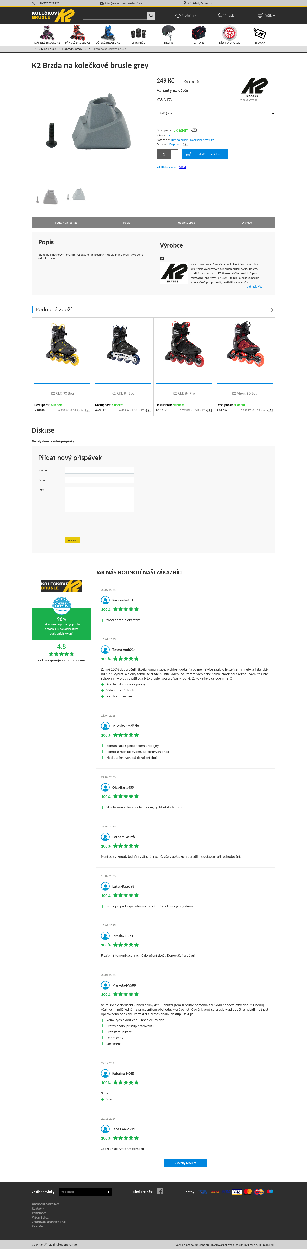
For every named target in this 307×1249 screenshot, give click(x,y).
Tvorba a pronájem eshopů (191, 1245)
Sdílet (182, 167)
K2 (170, 135)
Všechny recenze (185, 1163)
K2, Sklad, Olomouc (199, 3)
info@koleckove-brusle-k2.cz (123, 3)
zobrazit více (254, 286)
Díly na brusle (47, 49)
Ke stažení (38, 1226)
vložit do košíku (203, 154)
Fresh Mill (268, 1245)
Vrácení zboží (40, 1217)
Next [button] (272, 309)
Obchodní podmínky (45, 1204)
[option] (47, 195)
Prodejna (188, 15)
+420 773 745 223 (47, 3)
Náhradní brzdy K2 (74, 49)
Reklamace (39, 1213)
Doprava (174, 144)
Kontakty (38, 1208)
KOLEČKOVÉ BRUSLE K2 (53, 15)
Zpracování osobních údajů (49, 1222)
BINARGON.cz (218, 1245)
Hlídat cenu (168, 167)
